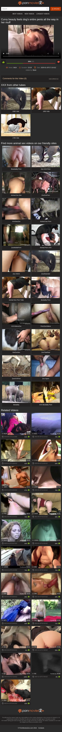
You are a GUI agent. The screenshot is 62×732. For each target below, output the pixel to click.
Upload (55, 9)
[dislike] (58, 62)
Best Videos (17, 14)
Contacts (41, 728)
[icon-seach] (47, 9)
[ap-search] (25, 9)
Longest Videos (42, 14)
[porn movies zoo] (31, 3)
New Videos (29, 14)
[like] (3, 62)
